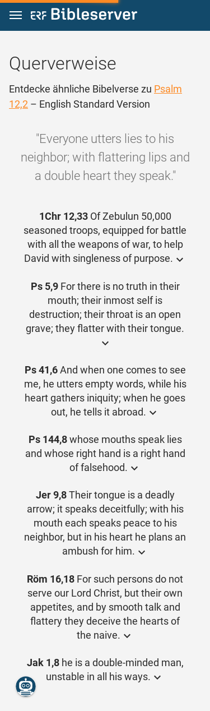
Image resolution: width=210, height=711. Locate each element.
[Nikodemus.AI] (26, 686)
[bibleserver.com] (84, 16)
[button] (16, 15)
